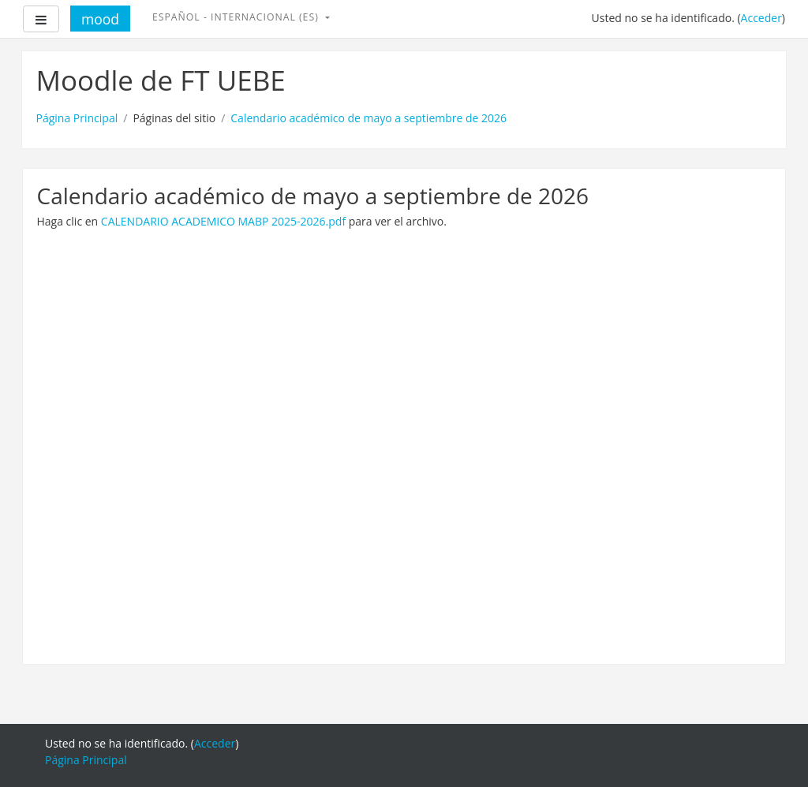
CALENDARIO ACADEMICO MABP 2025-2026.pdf (223, 221)
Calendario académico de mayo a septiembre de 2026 (368, 117)
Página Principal (77, 117)
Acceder (761, 17)
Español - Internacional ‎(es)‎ (237, 17)
